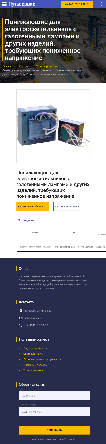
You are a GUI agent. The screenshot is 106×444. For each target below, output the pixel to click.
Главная (7, 66)
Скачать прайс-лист (32, 206)
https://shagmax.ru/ (66, 439)
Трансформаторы (46, 66)
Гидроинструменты (35, 348)
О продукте (26, 220)
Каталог (24, 66)
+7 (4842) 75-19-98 (36, 325)
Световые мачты (33, 353)
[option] (53, 126)
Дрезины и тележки (35, 364)
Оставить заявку (77, 4)
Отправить (54, 430)
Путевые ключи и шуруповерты (42, 359)
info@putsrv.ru (33, 317)
